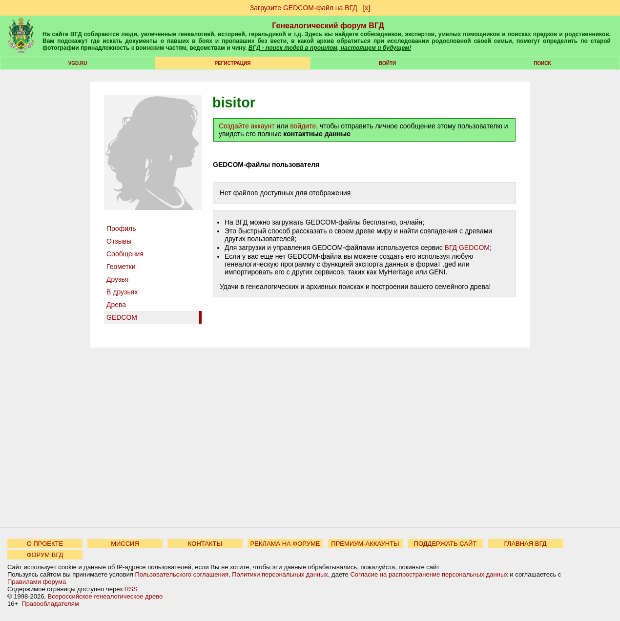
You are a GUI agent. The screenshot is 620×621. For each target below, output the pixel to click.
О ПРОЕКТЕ (45, 543)
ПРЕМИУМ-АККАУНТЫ (365, 543)
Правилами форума (36, 581)
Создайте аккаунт (247, 126)
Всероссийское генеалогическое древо (105, 596)
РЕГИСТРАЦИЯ (232, 63)
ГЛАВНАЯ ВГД (525, 543)
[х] (366, 8)
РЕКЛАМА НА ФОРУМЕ (285, 543)
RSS (131, 589)
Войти (387, 63)
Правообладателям (50, 603)
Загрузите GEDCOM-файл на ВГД (303, 8)
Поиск (542, 63)
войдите (303, 126)
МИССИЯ (125, 543)
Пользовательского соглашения (181, 574)
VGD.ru (77, 63)
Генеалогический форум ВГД (328, 25)
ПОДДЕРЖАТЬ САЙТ (445, 543)
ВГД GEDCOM (467, 247)
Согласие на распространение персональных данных (429, 574)
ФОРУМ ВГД (45, 555)
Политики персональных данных (280, 574)
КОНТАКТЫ (205, 543)
